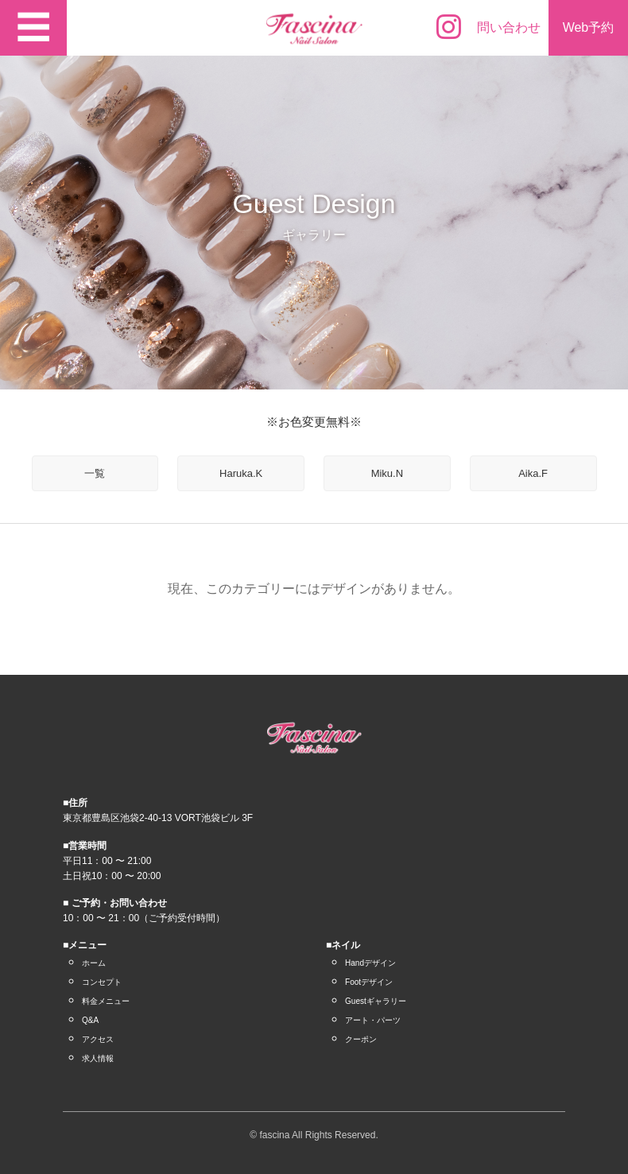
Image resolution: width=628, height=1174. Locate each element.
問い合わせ (509, 27)
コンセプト (102, 982)
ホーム (94, 963)
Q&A (90, 1020)
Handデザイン (370, 963)
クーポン (361, 1039)
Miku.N (387, 473)
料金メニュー (106, 1001)
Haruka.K (240, 473)
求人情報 (98, 1058)
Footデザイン (369, 982)
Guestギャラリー (375, 1001)
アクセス (98, 1039)
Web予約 (588, 27)
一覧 (94, 473)
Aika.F (533, 473)
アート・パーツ (373, 1020)
